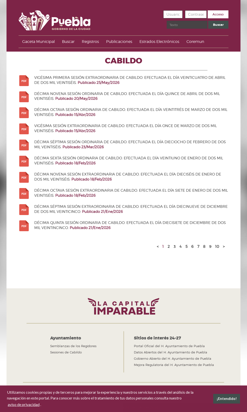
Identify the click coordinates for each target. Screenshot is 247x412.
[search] (187, 25)
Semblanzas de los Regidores (73, 346)
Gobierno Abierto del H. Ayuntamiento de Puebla (172, 358)
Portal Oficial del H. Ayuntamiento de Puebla (169, 346)
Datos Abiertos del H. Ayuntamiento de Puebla (170, 352)
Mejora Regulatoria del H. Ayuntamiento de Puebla (174, 365)
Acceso (218, 14)
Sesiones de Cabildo (66, 352)
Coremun (195, 41)
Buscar (218, 25)
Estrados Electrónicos (159, 41)
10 (217, 246)
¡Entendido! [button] (227, 399)
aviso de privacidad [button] (24, 404)
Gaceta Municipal (38, 41)
